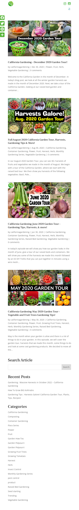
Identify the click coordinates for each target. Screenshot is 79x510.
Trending (12, 495)
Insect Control (14, 469)
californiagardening (20, 67)
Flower (49, 67)
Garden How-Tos (16, 438)
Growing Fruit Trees (51, 323)
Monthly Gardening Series (26, 326)
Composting (13, 416)
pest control (13, 478)
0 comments (36, 70)
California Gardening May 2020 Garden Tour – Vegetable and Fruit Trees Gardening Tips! (34, 313)
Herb (61, 67)
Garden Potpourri (16, 443)
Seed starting (14, 491)
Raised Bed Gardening (36, 239)
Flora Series (13, 425)
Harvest (45, 151)
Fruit (55, 67)
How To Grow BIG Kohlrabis (21, 390)
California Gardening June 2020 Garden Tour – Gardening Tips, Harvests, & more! (34, 225)
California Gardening (56, 147)
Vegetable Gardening (18, 70)
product (11, 482)
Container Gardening (18, 151)
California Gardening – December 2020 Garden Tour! (37, 62)
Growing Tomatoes (17, 456)
